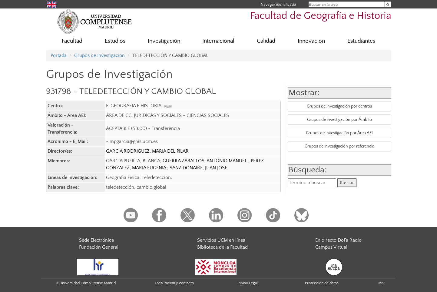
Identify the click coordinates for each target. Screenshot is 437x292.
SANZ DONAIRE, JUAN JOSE (198, 168)
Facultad (72, 41)
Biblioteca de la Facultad (222, 247)
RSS (381, 283)
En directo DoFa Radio (338, 240)
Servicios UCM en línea (221, 240)
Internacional (218, 41)
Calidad (266, 41)
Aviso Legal (248, 283)
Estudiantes (361, 41)
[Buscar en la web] (387, 4)
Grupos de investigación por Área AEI (339, 133)
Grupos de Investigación (99, 55)
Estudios (115, 41)
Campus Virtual (331, 247)
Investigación (164, 41)
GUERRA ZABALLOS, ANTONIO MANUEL (205, 161)
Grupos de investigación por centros (339, 106)
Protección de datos (322, 283)
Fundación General (98, 247)
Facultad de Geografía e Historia (320, 16)
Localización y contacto (174, 283)
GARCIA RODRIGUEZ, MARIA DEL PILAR (147, 151)
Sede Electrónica (96, 240)
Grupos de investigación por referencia (339, 146)
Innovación (311, 41)
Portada (59, 55)
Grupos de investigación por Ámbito (339, 119)
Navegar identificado (278, 4)
